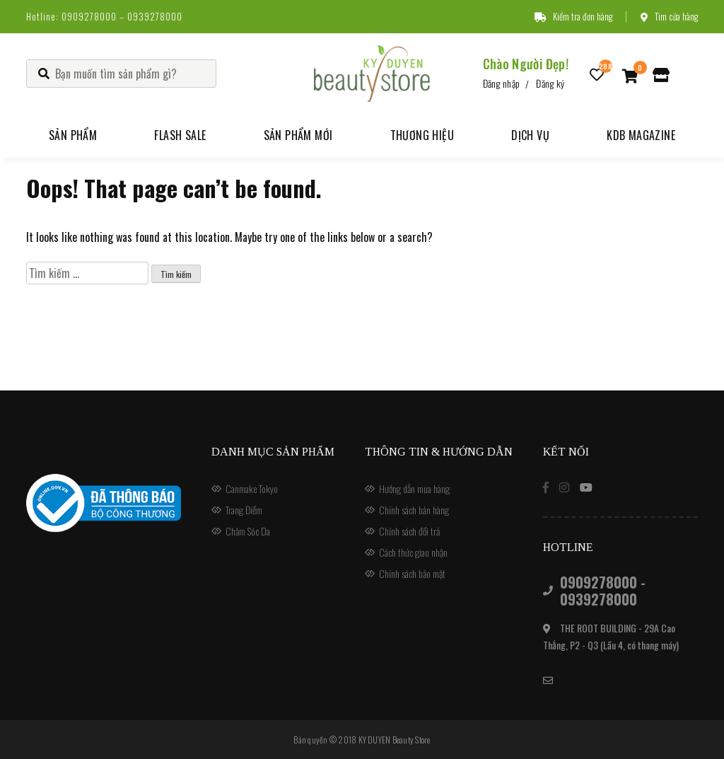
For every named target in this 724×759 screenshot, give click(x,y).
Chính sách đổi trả (409, 530)
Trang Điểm (244, 509)
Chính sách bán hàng (414, 509)
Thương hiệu (422, 135)
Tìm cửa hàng (669, 16)
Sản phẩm (73, 135)
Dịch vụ (530, 135)
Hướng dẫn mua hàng (414, 488)
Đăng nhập (501, 83)
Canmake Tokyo (252, 488)
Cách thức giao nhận (413, 552)
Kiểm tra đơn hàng (573, 16)
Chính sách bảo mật (412, 573)
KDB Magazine (641, 135)
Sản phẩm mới (298, 135)
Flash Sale (180, 135)
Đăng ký (550, 83)
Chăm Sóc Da (248, 530)
